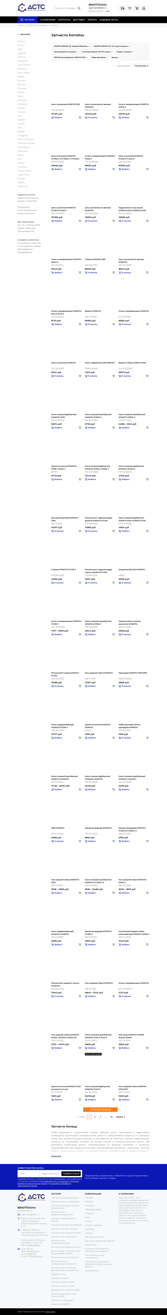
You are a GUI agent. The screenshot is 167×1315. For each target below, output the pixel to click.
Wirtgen (22, 84)
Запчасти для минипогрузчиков (60, 1241)
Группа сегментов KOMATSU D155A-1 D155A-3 (64, 467)
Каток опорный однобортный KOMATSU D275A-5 (132, 415)
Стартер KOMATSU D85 (95, 259)
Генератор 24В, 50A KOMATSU (132, 569)
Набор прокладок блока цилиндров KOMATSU (129, 726)
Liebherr (22, 120)
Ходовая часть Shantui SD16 (65, 1290)
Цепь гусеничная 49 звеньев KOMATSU (98, 209)
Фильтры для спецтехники (65, 1257)
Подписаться (71, 1173)
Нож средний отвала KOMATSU (99, 673)
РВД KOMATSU (57, 828)
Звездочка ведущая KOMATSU (98, 828)
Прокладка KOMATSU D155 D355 (133, 673)
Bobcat (21, 131)
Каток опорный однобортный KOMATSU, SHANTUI (132, 777)
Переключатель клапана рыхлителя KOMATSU (130, 622)
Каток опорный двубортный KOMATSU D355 (63, 415)
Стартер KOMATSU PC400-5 (63, 569)
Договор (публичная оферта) (100, 1241)
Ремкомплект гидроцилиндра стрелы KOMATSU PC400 (98, 570)
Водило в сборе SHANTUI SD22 (132, 363)
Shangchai (23, 61)
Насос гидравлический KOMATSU (100, 363)
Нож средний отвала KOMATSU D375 (65, 881)
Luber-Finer (23, 174)
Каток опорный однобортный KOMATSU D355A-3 (98, 415)
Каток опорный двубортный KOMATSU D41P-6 (97, 1087)
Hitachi (21, 123)
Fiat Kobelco (24, 147)
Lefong (21, 163)
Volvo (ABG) (23, 72)
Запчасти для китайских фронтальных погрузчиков (65, 1269)
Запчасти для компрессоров (66, 1233)
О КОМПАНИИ (47, 19)
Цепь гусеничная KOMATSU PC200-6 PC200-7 (63, 209)
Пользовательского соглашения (53, 1181)
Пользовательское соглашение (94, 1256)
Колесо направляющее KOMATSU (134, 311)
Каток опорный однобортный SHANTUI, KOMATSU (64, 777)
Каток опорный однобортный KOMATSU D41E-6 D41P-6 (98, 1036)
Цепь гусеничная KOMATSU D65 (65, 104)
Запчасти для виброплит (64, 1236)
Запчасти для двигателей (64, 1229)
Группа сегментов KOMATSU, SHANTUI (98, 726)
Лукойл (21, 178)
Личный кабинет (93, 1225)
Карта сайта (50, 1312)
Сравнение (91, 1245)
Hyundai (22, 112)
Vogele (21, 76)
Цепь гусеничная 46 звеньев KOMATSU (98, 105)
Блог (87, 1217)
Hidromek (22, 151)
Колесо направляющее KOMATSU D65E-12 (66, 260)
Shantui (21, 41)
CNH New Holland (26, 143)
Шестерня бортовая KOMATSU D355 (64, 519)
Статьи (88, 1221)
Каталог (27, 19)
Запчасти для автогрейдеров (66, 1225)
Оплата (88, 1233)
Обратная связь (93, 1209)
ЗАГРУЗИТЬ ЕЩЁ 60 (100, 1109)
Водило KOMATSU (93, 311)
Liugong (22, 53)
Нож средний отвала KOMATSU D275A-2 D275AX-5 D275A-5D (65, 1036)
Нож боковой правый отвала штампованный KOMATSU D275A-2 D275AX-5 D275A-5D (134, 933)
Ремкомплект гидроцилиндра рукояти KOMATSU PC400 (98, 519)
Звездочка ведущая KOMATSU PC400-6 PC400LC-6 (132, 829)
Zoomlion (22, 69)
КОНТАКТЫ (64, 19)
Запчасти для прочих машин (66, 1247)
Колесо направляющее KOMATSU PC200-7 (66, 622)
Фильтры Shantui (60, 1278)
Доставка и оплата (94, 1237)
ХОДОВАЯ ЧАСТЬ (109, 19)
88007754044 (98, 4)
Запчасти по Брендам (62, 1300)
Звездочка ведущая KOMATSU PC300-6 (98, 932)
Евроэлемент (24, 171)
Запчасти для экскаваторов (65, 1201)
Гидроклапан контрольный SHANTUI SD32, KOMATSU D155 (132, 209)
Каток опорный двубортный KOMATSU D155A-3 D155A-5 (97, 467)
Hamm (21, 92)
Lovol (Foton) (24, 65)
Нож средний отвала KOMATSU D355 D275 (133, 1087)
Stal (19, 159)
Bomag (21, 80)
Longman (22, 167)
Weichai (21, 57)
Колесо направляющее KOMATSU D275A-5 (134, 105)
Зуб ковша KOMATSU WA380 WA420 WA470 (131, 1036)
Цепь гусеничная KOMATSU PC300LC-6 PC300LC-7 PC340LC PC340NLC (65, 157)
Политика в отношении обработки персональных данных (98, 1264)
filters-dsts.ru (34, 1245)
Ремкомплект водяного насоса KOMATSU (65, 984)
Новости (89, 1213)
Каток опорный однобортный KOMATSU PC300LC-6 (98, 881)
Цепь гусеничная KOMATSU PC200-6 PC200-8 (131, 157)
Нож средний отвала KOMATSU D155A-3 (133, 881)
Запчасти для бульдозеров (65, 1197)
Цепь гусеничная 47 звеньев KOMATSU (131, 260)
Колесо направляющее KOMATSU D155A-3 (100, 157)
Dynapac (22, 88)
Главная (89, 1197)
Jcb (19, 116)
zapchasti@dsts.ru (98, 8)
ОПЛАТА (92, 19)
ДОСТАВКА (79, 19)
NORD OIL (23, 186)
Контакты (90, 1205)
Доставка (89, 1229)
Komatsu (22, 100)
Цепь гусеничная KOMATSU (63, 363)
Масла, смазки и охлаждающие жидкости (64, 1262)
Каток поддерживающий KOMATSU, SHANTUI (62, 932)
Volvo (20, 127)
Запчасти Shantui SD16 (62, 1282)
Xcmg (20, 45)
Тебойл (21, 182)
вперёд (120, 1117)
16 (112, 1117)
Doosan (21, 108)
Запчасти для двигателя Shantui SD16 (63, 1295)
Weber (21, 155)
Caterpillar (23, 104)
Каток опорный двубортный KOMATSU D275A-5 (131, 467)
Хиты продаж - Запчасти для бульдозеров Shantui (65, 1252)
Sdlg (20, 49)
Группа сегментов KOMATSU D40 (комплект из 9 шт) (66, 1087)
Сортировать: (124, 66)
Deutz (20, 96)
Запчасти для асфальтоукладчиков (62, 1213)
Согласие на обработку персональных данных (97, 1250)
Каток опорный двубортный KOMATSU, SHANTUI (97, 777)
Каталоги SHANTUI (60, 1304)
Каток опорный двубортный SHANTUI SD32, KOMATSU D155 (132, 519)
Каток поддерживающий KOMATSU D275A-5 (62, 726)
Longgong (23, 135)
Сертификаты (92, 1270)
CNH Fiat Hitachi (26, 139)
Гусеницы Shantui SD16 (63, 1286)
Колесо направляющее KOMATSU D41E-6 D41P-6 (66, 312)
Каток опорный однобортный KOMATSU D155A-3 (98, 622)
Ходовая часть (58, 1274)
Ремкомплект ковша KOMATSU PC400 (65, 674)
